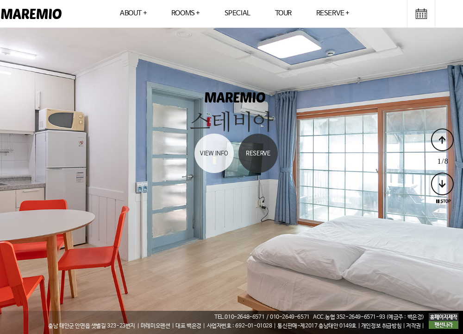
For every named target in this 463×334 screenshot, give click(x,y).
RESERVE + (333, 13)
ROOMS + (185, 13)
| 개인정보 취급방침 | (382, 326)
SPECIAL (237, 13)
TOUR (283, 13)
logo (31, 13)
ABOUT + (133, 13)
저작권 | (415, 326)
